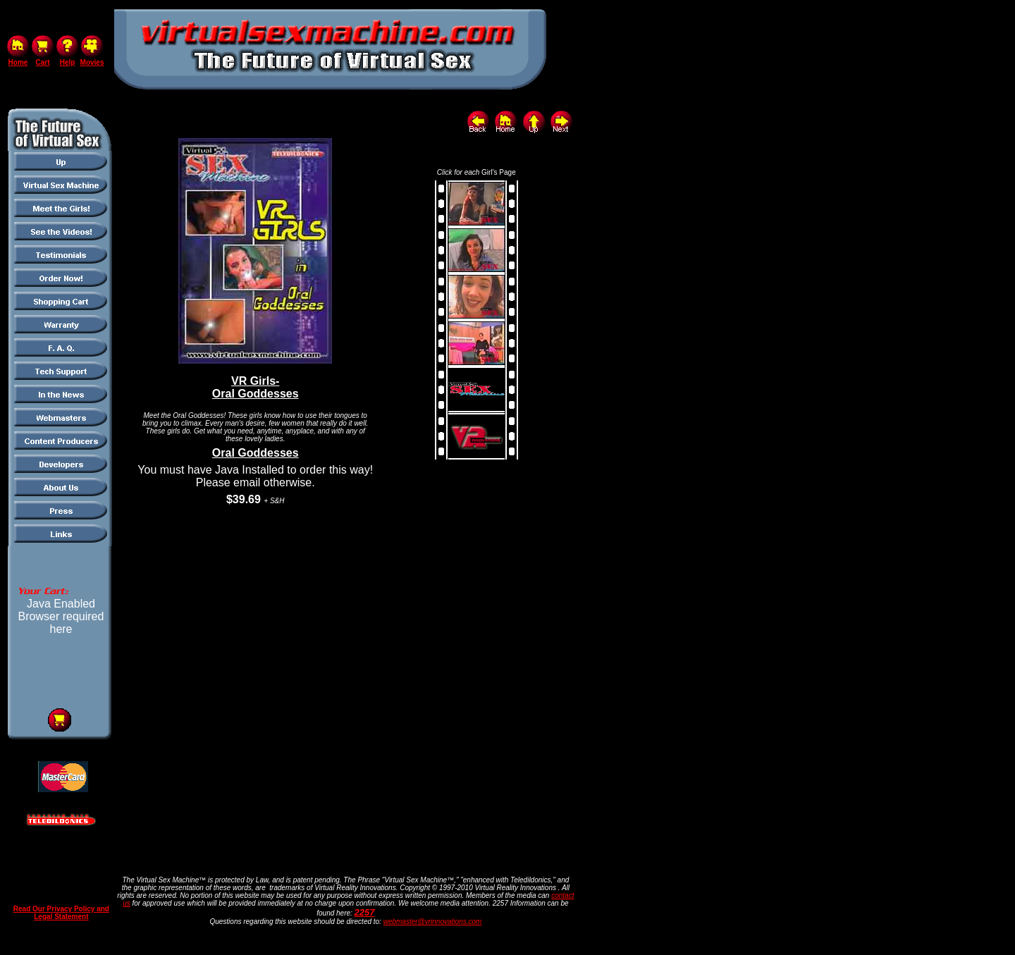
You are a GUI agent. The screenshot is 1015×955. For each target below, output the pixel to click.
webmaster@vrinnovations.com (432, 921)
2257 (365, 912)
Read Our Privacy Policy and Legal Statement (61, 912)
